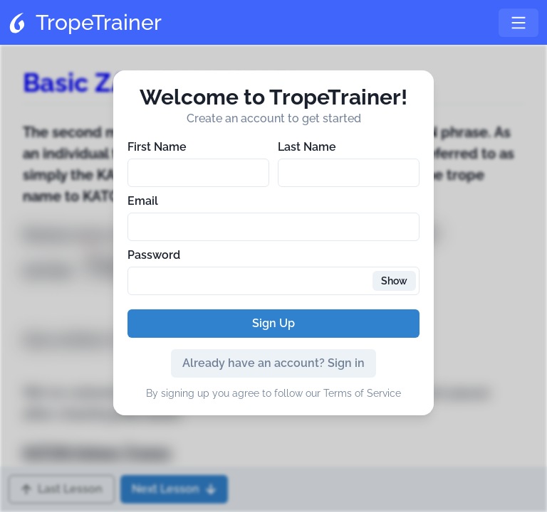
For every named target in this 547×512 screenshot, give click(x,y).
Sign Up (273, 323)
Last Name (307, 147)
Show (394, 281)
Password (153, 255)
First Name (157, 147)
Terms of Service (362, 393)
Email (142, 201)
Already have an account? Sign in (273, 363)
